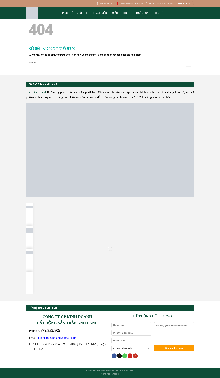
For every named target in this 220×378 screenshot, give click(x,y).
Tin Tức (127, 12)
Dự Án (115, 12)
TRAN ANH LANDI (126, 370)
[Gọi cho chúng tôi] (124, 355)
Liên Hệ (158, 12)
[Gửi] (188, 64)
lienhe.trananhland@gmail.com (57, 337)
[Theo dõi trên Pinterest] (130, 355)
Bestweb (101, 370)
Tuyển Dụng (143, 12)
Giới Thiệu (83, 12)
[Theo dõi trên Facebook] (114, 355)
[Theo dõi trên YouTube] (135, 355)
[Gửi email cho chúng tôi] (119, 355)
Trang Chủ (66, 12)
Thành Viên (100, 12)
